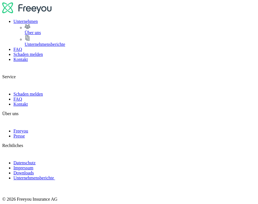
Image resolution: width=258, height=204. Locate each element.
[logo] (27, 12)
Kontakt (20, 59)
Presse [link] (19, 136)
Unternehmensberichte (140, 41)
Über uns (140, 29)
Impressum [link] (23, 167)
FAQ (17, 49)
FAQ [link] (17, 99)
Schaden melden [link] (28, 94)
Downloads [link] (23, 172)
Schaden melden (28, 54)
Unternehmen (25, 21)
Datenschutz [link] (24, 162)
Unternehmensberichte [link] (34, 177)
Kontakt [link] (20, 104)
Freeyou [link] (20, 131)
